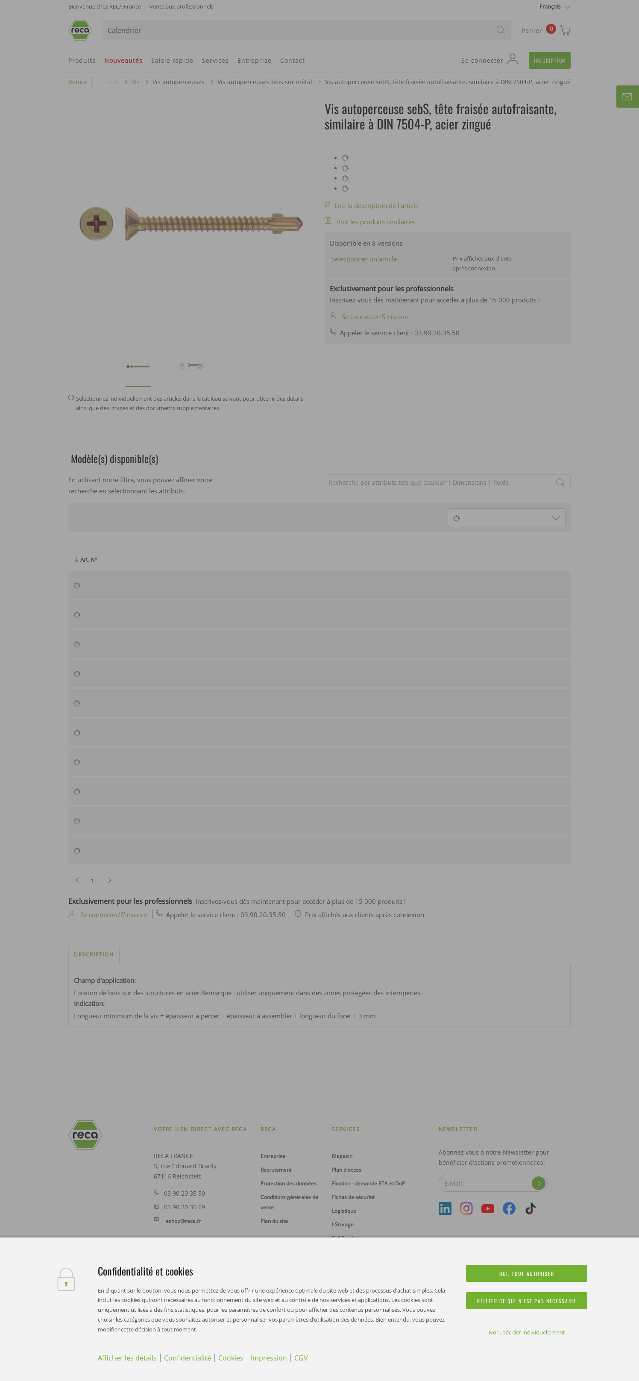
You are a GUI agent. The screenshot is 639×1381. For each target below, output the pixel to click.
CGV (301, 1358)
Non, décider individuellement (527, 1332)
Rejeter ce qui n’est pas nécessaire (526, 1301)
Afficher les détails (127, 1358)
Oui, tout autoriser (526, 1273)
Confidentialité (187, 1358)
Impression (269, 1358)
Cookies (230, 1358)
